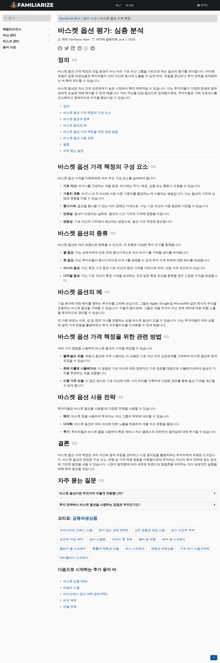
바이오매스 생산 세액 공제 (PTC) (85, 594)
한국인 (202, 5)
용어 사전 (9, 47)
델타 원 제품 (147, 539)
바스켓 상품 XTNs (75, 581)
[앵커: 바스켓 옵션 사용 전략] (120, 397)
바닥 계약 (69, 600)
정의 (66, 106)
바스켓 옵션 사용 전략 (78, 138)
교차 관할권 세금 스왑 (149, 530)
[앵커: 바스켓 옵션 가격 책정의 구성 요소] (153, 167)
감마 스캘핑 (97, 539)
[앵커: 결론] (74, 443)
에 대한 (130, 5)
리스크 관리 (11, 41)
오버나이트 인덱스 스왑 (76, 530)
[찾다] (27, 18)
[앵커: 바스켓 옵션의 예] (107, 292)
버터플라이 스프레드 (74, 557)
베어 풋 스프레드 (174, 539)
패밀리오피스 (12, 29)
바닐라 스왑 (71, 587)
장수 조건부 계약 (183, 530)
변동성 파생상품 (162, 548)
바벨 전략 (69, 607)
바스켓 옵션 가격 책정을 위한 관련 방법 (90, 132)
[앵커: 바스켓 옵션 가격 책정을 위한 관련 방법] (166, 337)
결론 (66, 144)
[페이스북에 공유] (61, 47)
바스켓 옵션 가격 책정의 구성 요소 (87, 112)
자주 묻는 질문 (73, 151)
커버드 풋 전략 (122, 539)
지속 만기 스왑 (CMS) (195, 548)
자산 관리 (9, 35)
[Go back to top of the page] (213, 657)
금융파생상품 (85, 518)
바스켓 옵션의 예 (75, 125)
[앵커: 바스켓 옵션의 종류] (113, 233)
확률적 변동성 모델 (105, 548)
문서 (118, 5)
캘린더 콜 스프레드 (73, 548)
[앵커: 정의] (74, 60)
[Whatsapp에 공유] (87, 47)
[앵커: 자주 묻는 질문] (101, 480)
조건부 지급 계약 (71, 539)
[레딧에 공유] (80, 47)
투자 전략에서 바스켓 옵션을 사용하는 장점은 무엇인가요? (100, 504)
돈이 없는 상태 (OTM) (113, 530)
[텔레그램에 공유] (93, 47)
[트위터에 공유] (67, 47)
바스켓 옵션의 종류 (76, 119)
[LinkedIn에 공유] (74, 47)
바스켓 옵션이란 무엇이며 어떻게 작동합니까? (91, 493)
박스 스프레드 (135, 548)
